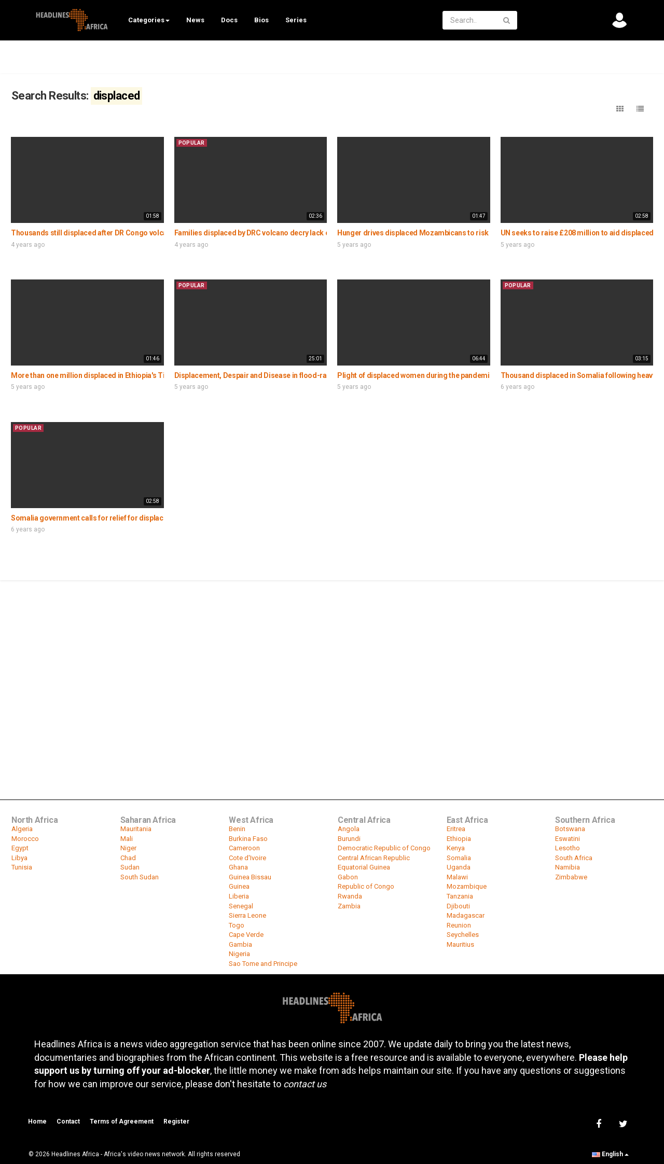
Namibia (567, 867)
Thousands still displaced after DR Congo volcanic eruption (108, 233)
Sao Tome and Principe (263, 963)
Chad (128, 858)
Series (296, 20)
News (195, 20)
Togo (236, 925)
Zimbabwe (571, 877)
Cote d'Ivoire (247, 858)
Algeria (22, 829)
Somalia (459, 858)
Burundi (349, 839)
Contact (68, 1121)
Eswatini (567, 839)
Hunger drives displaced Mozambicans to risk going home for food (447, 233)
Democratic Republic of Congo (384, 848)
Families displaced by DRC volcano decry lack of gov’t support (276, 233)
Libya (19, 858)
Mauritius (460, 944)
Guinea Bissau (250, 877)
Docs (229, 20)
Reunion (459, 925)
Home (37, 1121)
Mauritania (135, 829)
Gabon (348, 877)
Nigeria (239, 954)
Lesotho (567, 848)
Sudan (130, 867)
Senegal (241, 906)
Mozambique (467, 886)
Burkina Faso (248, 839)
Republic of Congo (366, 886)
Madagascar (466, 915)
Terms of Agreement (122, 1121)
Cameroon (244, 848)
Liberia (239, 896)
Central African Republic (374, 858)
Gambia (240, 944)
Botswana (570, 829)
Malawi (457, 877)
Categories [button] (149, 20)
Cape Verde (246, 934)
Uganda (459, 867)
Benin (237, 829)
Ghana (238, 867)
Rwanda (350, 896)
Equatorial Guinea (364, 867)
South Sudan (139, 877)
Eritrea (456, 829)
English (610, 1154)
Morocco (25, 839)
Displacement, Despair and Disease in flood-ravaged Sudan (271, 375)
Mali (126, 839)
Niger (128, 848)
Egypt (20, 848)
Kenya (456, 848)
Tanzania (460, 896)
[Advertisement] (332, 659)
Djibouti (458, 906)
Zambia (349, 906)
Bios (261, 20)
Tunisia (21, 867)
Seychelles (463, 934)
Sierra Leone (247, 915)
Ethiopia (459, 839)
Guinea (239, 886)
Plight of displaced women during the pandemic (415, 375)
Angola (348, 829)
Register (176, 1121)
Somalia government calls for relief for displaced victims (104, 518)
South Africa (573, 858)
